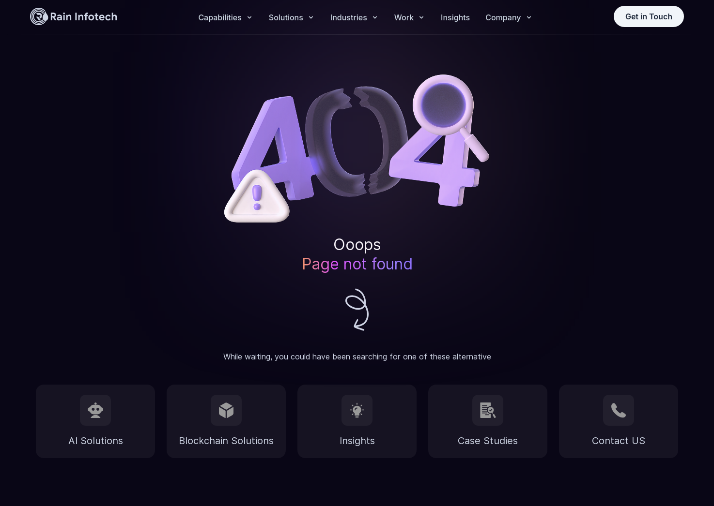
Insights (455, 17)
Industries (348, 17)
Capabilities (219, 17)
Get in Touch (648, 16)
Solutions (286, 17)
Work (404, 17)
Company (503, 17)
